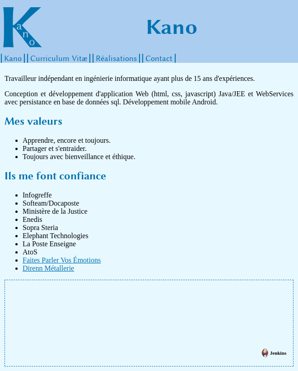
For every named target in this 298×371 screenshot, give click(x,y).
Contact (158, 58)
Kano (13, 58)
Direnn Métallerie (48, 268)
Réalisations (116, 58)
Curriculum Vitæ (58, 58)
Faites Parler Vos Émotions (62, 260)
